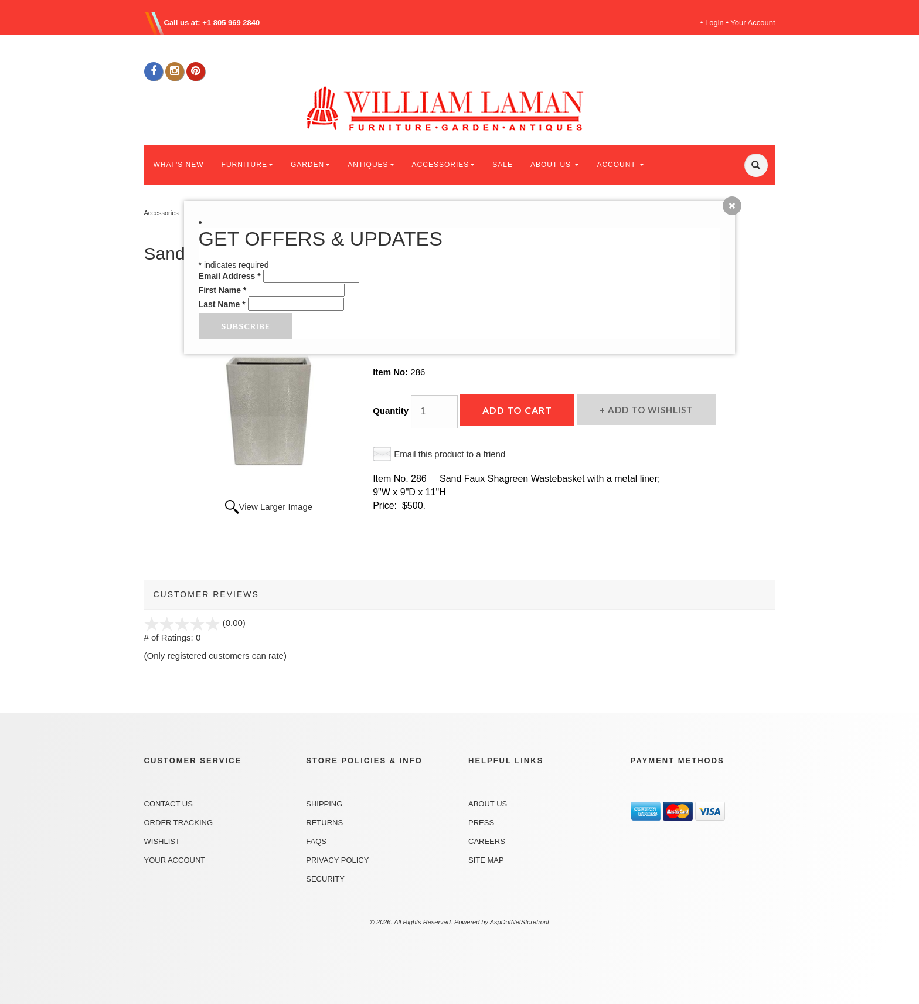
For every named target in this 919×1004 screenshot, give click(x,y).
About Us (487, 803)
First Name (223, 290)
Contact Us (168, 803)
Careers (486, 841)
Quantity (391, 411)
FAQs (316, 841)
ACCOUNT (620, 165)
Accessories (161, 212)
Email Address (230, 276)
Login (714, 22)
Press (481, 822)
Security (325, 878)
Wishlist (162, 841)
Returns (324, 822)
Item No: (391, 372)
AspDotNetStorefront (520, 921)
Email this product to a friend (449, 454)
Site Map (486, 860)
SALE (502, 165)
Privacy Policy (337, 860)
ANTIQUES (371, 165)
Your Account (752, 22)
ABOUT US (554, 165)
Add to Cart (517, 410)
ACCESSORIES (443, 165)
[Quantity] (434, 411)
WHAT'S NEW (179, 165)
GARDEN (310, 165)
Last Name (222, 304)
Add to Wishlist (649, 409)
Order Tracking (178, 822)
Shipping (324, 803)
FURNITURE (247, 165)
